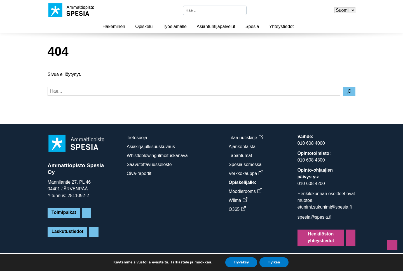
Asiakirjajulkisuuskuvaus (151, 146)
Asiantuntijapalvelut (216, 26)
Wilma (238, 200)
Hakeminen (113, 26)
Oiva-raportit (139, 173)
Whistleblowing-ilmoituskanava (157, 155)
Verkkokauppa (246, 173)
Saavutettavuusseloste (149, 164)
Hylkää (274, 262)
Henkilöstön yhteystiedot (321, 237)
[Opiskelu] (156, 26)
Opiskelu (144, 26)
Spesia (252, 26)
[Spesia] (262, 26)
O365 (237, 209)
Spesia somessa (245, 164)
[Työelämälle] (190, 26)
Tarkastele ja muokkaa (190, 262)
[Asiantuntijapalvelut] (238, 26)
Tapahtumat (240, 155)
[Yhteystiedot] (297, 26)
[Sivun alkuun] (392, 245)
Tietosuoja (137, 137)
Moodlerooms (245, 191)
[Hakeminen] (128, 26)
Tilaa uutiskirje (246, 137)
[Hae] (241, 10)
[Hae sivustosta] (210, 10)
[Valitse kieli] (344, 10)
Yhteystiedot (281, 26)
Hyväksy (241, 262)
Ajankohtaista (242, 146)
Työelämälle (174, 26)
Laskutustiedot (67, 231)
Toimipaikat (63, 212)
